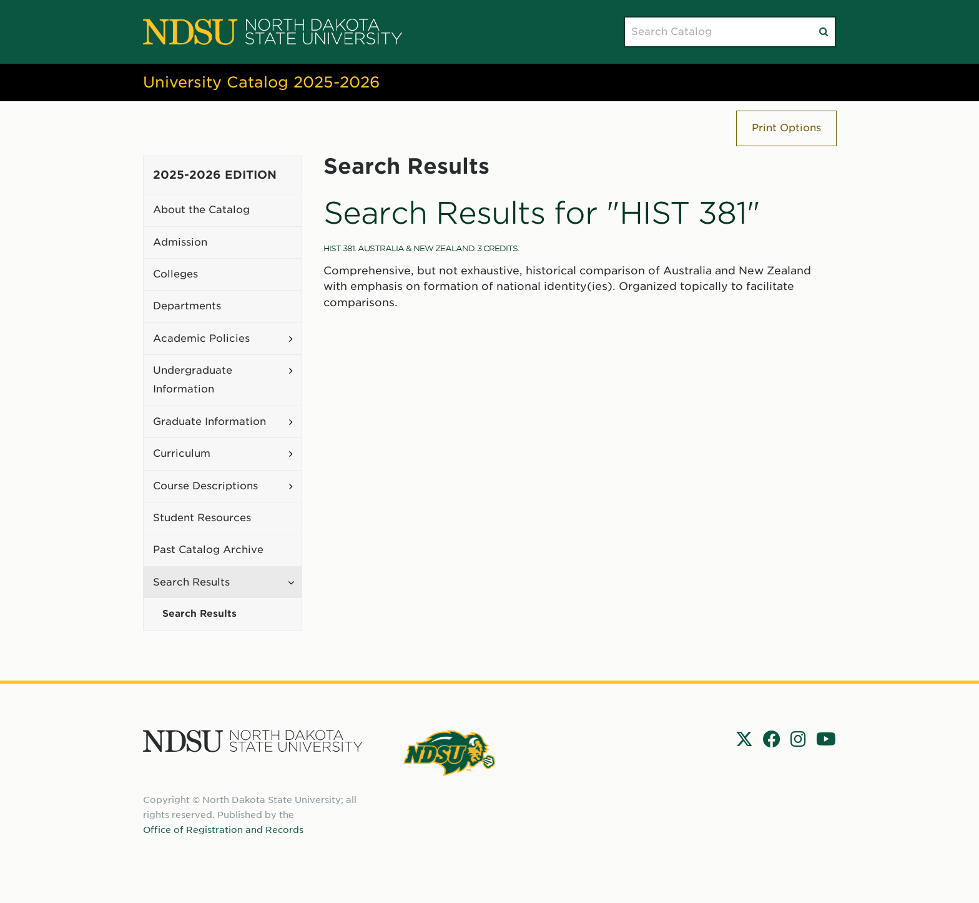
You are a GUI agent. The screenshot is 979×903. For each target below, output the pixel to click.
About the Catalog (201, 210)
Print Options (786, 128)
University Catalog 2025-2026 (261, 82)
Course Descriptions (205, 486)
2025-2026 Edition (215, 174)
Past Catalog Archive (208, 550)
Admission (180, 242)
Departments (187, 306)
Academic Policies (201, 338)
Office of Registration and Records (223, 830)
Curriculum (181, 453)
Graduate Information (209, 421)
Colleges (175, 274)
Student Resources (202, 518)
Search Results (191, 582)
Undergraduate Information (192, 379)
